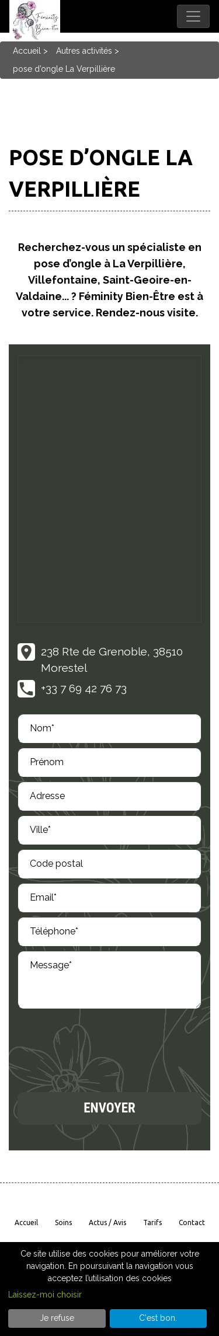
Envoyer (109, 1108)
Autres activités (84, 50)
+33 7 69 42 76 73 (84, 688)
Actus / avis (107, 1222)
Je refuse (57, 1318)
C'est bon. (158, 1318)
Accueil (27, 50)
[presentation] (106, 1047)
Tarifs (152, 1222)
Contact (192, 1222)
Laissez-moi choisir (45, 1294)
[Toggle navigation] (193, 16)
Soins (63, 1222)
